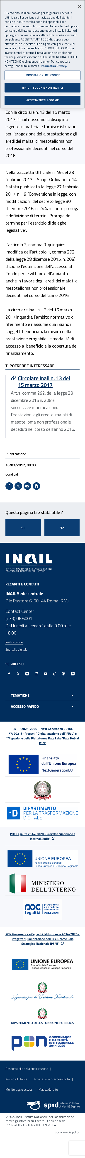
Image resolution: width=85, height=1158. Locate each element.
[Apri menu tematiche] (42, 695)
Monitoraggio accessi (19, 1089)
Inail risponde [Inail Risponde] (14, 642)
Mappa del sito (48, 1089)
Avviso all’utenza (16, 1079)
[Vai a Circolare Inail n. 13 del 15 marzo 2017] (43, 381)
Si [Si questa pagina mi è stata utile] (23, 527)
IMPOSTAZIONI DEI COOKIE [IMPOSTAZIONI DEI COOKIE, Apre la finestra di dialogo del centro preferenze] (43, 73)
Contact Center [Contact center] (19, 611)
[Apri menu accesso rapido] (42, 706)
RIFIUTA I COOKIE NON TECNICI (42, 86)
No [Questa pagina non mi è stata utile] (62, 527)
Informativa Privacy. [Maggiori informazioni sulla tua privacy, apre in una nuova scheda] (54, 64)
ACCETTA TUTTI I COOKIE (42, 99)
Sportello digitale (16, 649)
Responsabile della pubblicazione (26, 1068)
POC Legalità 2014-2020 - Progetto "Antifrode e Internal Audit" (42, 836)
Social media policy (67, 1132)
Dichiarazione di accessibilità (51, 1079)
